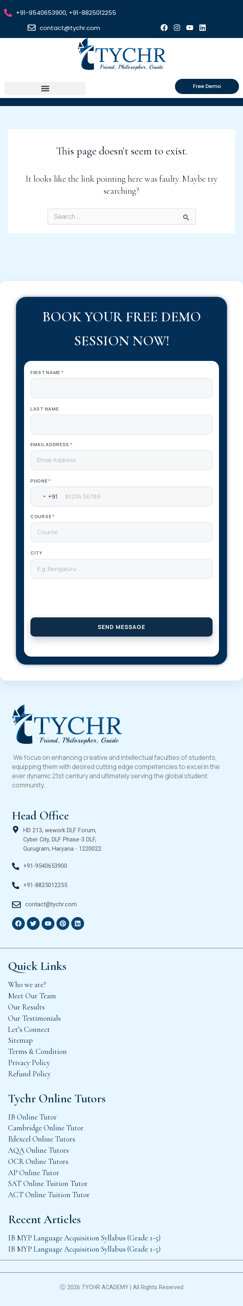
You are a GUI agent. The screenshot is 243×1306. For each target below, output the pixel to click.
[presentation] (121, 601)
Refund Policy (29, 1073)
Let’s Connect (29, 1029)
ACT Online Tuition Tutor (49, 1194)
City (36, 552)
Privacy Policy (29, 1062)
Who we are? (27, 984)
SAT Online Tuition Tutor (48, 1183)
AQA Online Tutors (38, 1150)
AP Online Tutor (33, 1172)
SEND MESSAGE (121, 627)
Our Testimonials (34, 1018)
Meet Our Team (32, 995)
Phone (40, 480)
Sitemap (20, 1040)
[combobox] (44, 496)
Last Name (44, 408)
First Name (46, 372)
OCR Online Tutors (38, 1161)
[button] (45, 89)
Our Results (26, 1007)
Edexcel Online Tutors (41, 1139)
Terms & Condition (37, 1051)
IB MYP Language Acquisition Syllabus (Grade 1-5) (84, 1237)
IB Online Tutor (32, 1117)
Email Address (51, 444)
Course (42, 516)
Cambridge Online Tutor (46, 1127)
